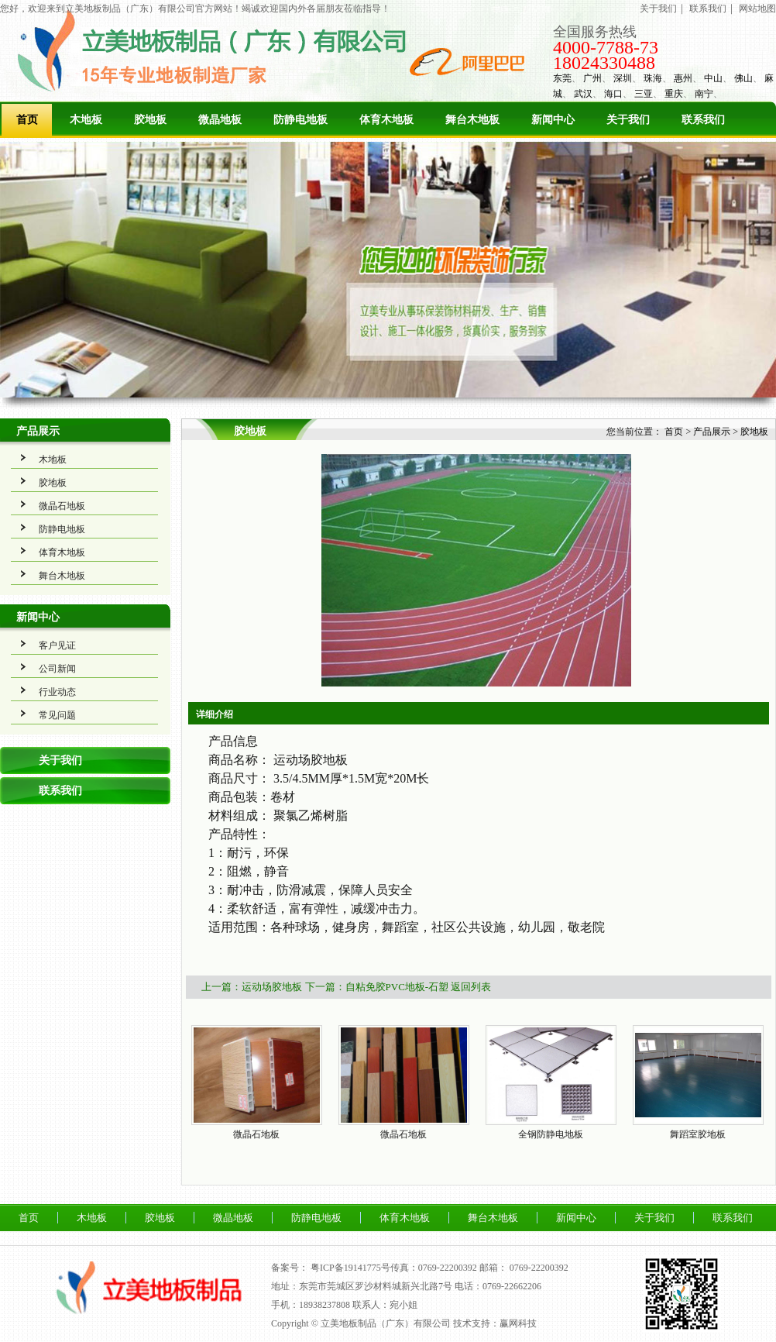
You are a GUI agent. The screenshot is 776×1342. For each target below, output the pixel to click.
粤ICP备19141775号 (350, 1267)
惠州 (683, 78)
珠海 (653, 78)
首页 (27, 120)
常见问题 (57, 715)
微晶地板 (220, 120)
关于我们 (658, 8)
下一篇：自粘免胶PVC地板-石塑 (377, 987)
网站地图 (757, 8)
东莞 (562, 78)
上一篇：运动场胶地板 (251, 987)
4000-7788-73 (605, 47)
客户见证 (57, 645)
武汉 (583, 93)
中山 (713, 78)
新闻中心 (553, 120)
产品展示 (38, 431)
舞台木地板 (472, 120)
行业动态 (57, 691)
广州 (592, 78)
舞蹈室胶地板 (698, 1134)
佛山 (743, 78)
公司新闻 (57, 668)
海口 (613, 93)
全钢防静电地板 (550, 1134)
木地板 (86, 120)
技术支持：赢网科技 (495, 1323)
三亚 (643, 93)
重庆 (673, 93)
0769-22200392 (539, 1267)
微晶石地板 (62, 506)
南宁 (704, 93)
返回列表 (471, 987)
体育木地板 (386, 120)
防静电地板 (300, 120)
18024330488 (604, 63)
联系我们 (707, 8)
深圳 (622, 78)
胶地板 (150, 120)
